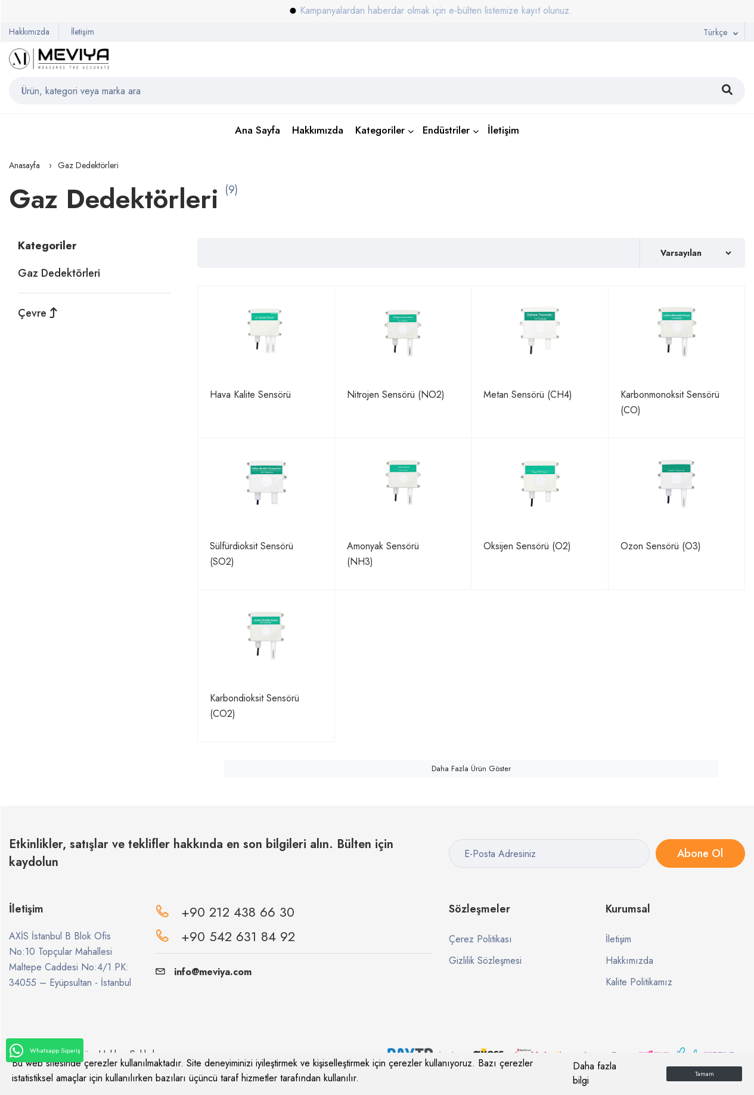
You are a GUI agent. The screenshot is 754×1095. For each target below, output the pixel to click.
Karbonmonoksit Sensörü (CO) (669, 402)
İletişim (82, 32)
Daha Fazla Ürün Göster (471, 768)
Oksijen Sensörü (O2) (527, 546)
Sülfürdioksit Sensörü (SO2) (251, 553)
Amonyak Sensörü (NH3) (383, 553)
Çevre (38, 313)
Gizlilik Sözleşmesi (485, 960)
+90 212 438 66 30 (237, 911)
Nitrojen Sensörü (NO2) (396, 394)
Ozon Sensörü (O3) (660, 546)
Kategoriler (380, 130)
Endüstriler (446, 130)
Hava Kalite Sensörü (250, 394)
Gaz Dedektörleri (59, 273)
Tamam (704, 1073)
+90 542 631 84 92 (238, 936)
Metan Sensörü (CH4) (527, 394)
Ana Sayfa (257, 130)
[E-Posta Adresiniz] (549, 853)
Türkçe (715, 32)
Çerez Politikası (480, 939)
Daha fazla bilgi (594, 1073)
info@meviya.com (204, 972)
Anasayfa (24, 165)
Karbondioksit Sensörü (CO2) (254, 705)
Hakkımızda (29, 32)
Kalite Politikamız (639, 982)
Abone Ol (700, 853)
